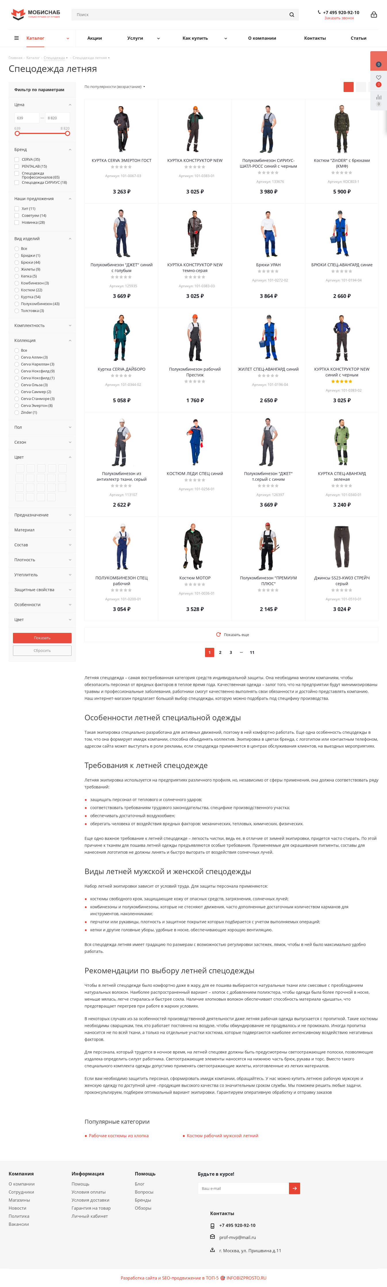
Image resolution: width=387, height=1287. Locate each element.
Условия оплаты (89, 1192)
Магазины (19, 1200)
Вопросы (144, 1192)
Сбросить (42, 650)
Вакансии (19, 1224)
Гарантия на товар (91, 1208)
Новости (17, 1208)
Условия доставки (91, 1200)
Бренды (143, 1200)
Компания (21, 1174)
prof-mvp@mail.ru (237, 1237)
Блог (139, 1184)
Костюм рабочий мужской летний (222, 1135)
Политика (19, 1216)
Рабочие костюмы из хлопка (119, 1135)
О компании (22, 1184)
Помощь (80, 1184)
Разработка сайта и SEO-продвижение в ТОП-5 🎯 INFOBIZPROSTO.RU (194, 1278)
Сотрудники (21, 1192)
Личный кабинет (90, 1216)
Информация (88, 1174)
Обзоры (143, 1208)
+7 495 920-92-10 (341, 12)
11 (252, 652)
